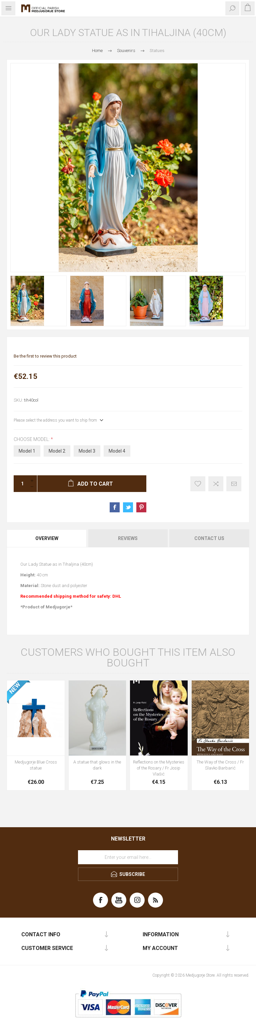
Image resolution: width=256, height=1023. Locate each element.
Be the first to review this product (45, 356)
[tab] (47, 538)
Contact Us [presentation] (209, 538)
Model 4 (117, 451)
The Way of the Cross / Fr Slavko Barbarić (220, 765)
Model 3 (87, 451)
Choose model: (32, 439)
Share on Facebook (115, 507)
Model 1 (27, 451)
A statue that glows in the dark (97, 765)
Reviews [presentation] (128, 538)
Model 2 (57, 451)
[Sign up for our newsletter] (128, 857)
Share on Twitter (128, 507)
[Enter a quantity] (20, 483)
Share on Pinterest (141, 507)
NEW (15, 688)
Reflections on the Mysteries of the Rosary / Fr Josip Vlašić (158, 768)
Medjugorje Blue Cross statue (36, 765)
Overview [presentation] (46, 538)
